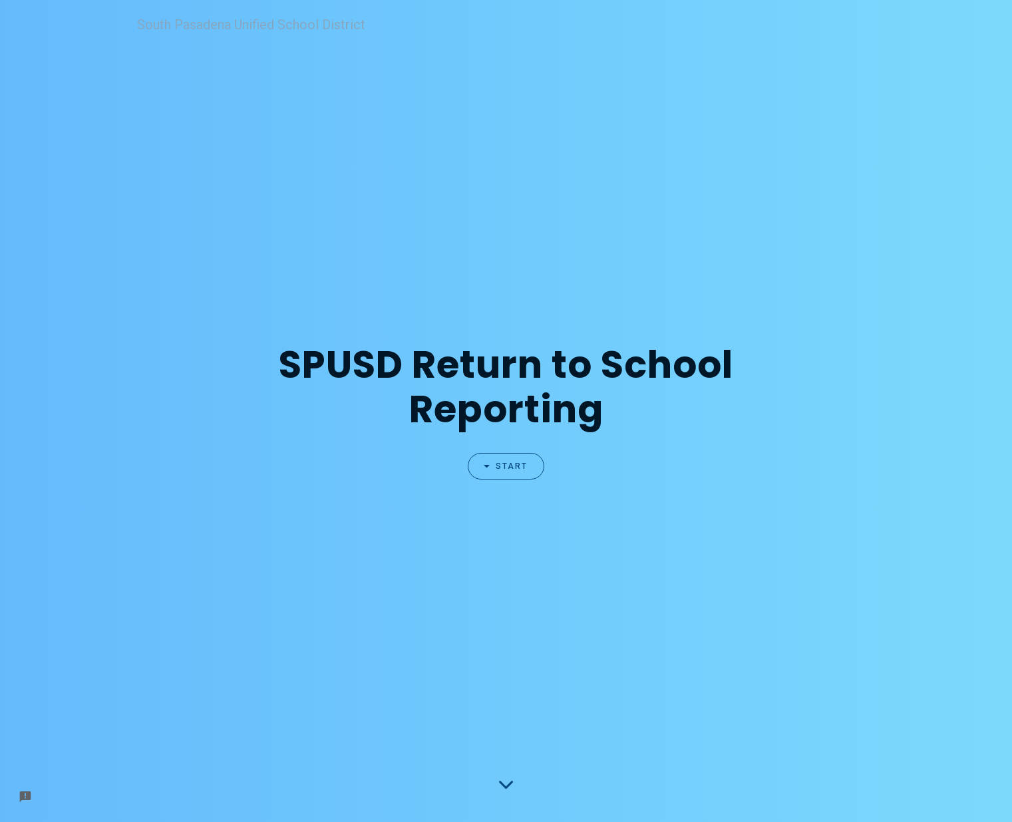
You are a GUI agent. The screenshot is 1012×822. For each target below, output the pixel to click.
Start (499, 466)
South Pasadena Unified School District (251, 25)
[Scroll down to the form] (506, 784)
